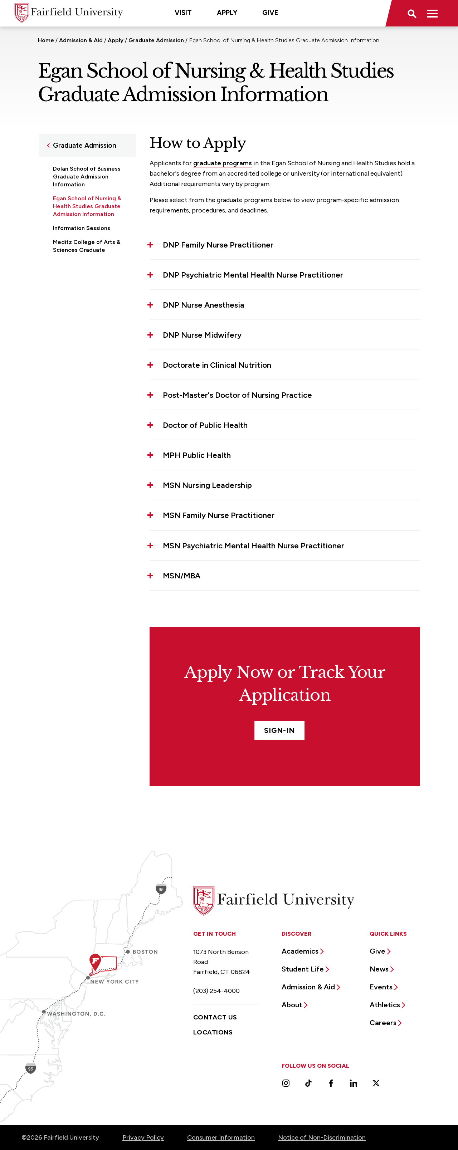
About (292, 1004)
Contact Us (215, 1017)
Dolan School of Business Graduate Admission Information (87, 176)
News (379, 969)
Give (270, 13)
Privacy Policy (143, 1137)
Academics (300, 951)
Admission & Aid (81, 40)
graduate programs (222, 163)
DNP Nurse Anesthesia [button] (203, 305)
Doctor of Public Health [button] (205, 425)
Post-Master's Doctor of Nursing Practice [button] (237, 395)
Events (381, 987)
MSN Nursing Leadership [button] (207, 485)
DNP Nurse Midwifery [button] (202, 335)
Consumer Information (221, 1137)
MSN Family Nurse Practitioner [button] (218, 515)
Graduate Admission (156, 40)
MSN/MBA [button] (181, 576)
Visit (183, 13)
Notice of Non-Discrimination (322, 1137)
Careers (383, 1022)
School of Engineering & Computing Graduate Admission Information (85, 317)
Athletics (385, 1004)
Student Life (303, 969)
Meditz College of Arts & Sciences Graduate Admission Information (87, 250)
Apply (227, 13)
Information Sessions (81, 228)
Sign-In (279, 730)
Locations (213, 1032)
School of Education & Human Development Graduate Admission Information (83, 283)
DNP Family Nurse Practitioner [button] (218, 245)
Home (46, 40)
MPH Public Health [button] (197, 455)
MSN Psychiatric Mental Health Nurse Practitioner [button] (253, 545)
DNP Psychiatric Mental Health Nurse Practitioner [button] (253, 275)
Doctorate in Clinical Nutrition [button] (217, 365)
